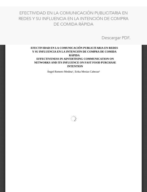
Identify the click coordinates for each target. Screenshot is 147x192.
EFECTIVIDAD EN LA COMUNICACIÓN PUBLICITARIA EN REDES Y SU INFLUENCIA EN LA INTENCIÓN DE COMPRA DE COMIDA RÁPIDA (73, 18)
